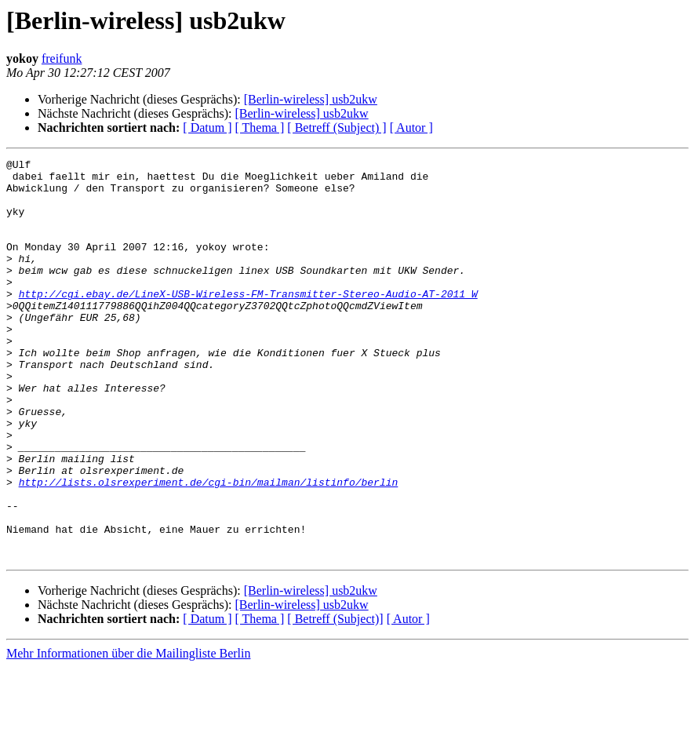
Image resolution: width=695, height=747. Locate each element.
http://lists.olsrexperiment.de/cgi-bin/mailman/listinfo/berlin (208, 548)
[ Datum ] (207, 127)
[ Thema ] (260, 127)
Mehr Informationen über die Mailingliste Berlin (128, 733)
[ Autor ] (411, 127)
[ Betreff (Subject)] (335, 698)
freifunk (62, 58)
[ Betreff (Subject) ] (336, 127)
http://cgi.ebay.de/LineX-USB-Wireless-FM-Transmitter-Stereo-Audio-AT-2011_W (248, 322)
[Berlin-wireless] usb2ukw (310, 99)
